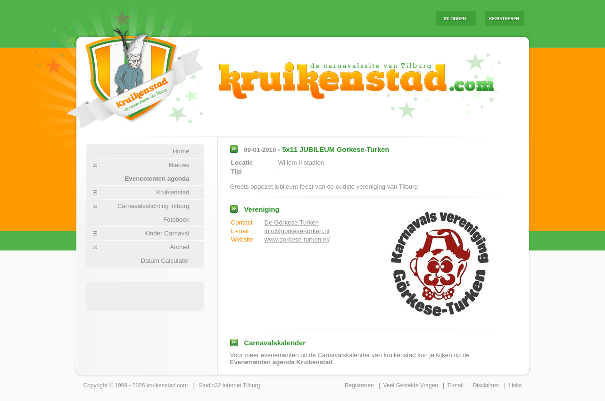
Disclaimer (486, 385)
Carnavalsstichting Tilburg (153, 205)
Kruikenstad (172, 192)
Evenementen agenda (156, 178)
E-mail (456, 385)
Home (181, 151)
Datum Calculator (165, 260)
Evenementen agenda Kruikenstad (281, 362)
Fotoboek (176, 219)
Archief (179, 247)
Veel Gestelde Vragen (410, 385)
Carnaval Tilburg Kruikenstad (119, 75)
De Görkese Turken (292, 222)
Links (515, 385)
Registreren (359, 385)
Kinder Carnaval (167, 233)
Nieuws (179, 164)
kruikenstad (161, 385)
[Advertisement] (311, 18)
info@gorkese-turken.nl (297, 230)
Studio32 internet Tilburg (229, 385)
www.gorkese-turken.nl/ (297, 239)
